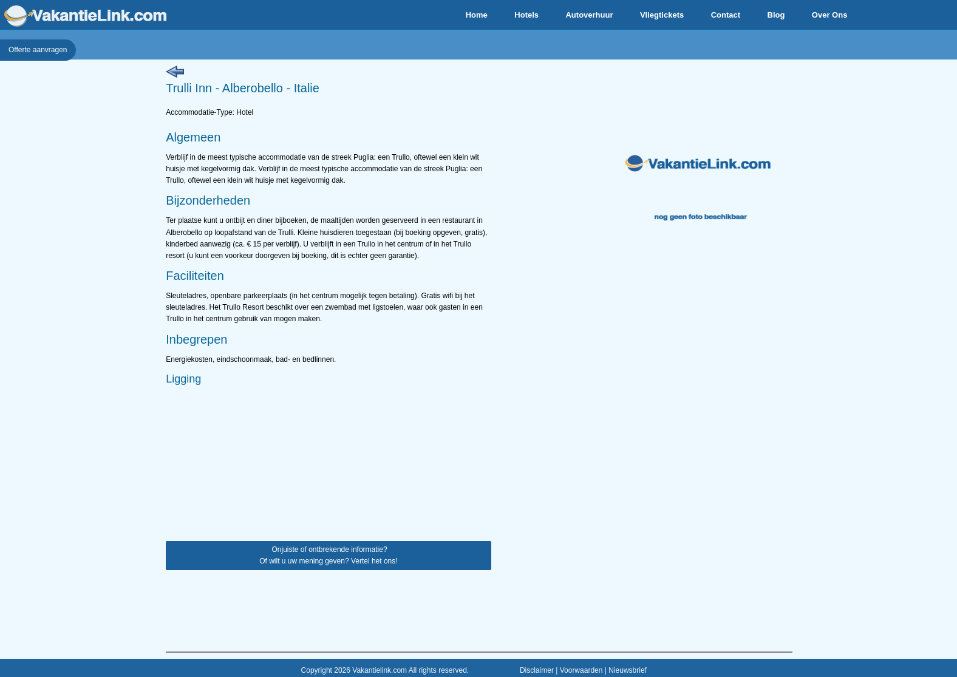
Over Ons (830, 14)
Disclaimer (537, 670)
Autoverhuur (589, 14)
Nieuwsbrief (627, 670)
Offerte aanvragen (38, 50)
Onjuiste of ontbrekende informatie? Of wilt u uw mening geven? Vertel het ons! (328, 555)
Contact (725, 14)
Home (477, 14)
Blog (776, 14)
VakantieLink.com (85, 16)
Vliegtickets (662, 14)
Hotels (526, 14)
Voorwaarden (581, 670)
